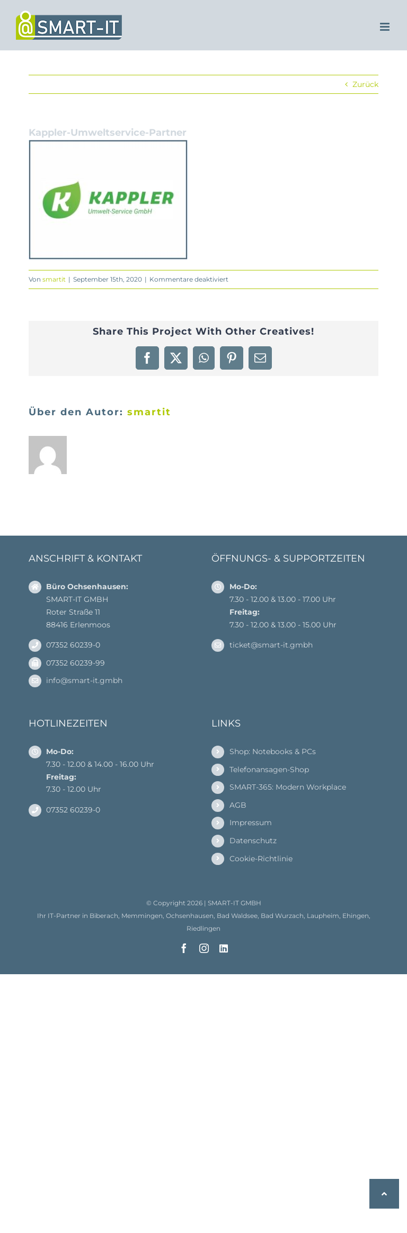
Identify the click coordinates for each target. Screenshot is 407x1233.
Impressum (250, 822)
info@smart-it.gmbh (84, 680)
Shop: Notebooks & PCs (272, 751)
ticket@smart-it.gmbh (271, 645)
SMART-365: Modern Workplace (287, 787)
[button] (384, 1194)
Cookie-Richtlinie (261, 858)
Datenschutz (253, 840)
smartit (54, 279)
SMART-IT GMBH (234, 903)
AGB (237, 805)
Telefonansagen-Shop (269, 769)
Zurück (365, 84)
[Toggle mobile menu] (385, 26)
